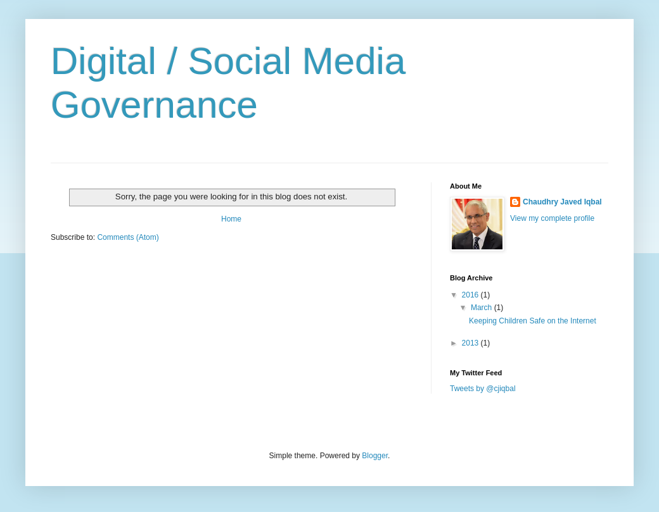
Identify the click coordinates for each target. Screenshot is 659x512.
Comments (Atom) (127, 237)
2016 (471, 294)
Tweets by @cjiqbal (483, 388)
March (482, 307)
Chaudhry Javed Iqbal (562, 201)
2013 (471, 343)
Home (231, 219)
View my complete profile (552, 218)
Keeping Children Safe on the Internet (532, 320)
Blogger (375, 455)
